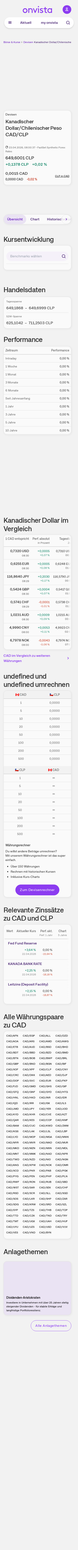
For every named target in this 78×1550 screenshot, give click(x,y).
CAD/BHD (61, 1047)
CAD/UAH (45, 1221)
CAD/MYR (12, 1142)
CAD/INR (44, 1097)
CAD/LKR (29, 1199)
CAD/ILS (60, 1103)
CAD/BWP (45, 1058)
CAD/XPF (28, 1069)
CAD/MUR (61, 1142)
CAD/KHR (29, 1114)
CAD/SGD (61, 1193)
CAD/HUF (61, 1221)
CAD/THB (45, 1210)
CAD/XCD (12, 1170)
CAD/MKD (12, 1148)
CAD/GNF (29, 1092)
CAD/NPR (61, 1154)
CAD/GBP (12, 1064)
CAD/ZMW (62, 1125)
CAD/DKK (29, 1075)
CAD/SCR (29, 1193)
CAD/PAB (45, 1170)
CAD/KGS (12, 1131)
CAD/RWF (12, 1182)
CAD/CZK (29, 1215)
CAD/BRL (61, 1058)
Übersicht (15, 219)
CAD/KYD (12, 1114)
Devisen (28, 42)
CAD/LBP (61, 1131)
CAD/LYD (12, 1137)
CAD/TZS (28, 1210)
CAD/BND (29, 1064)
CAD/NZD (29, 1159)
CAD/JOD (61, 1109)
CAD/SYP (12, 1210)
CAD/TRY (61, 1215)
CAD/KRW (29, 1204)
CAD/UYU (12, 1227)
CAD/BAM (12, 1125)
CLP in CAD (62, 176)
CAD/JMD (12, 1109)
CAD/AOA (12, 1041)
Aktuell (25, 22)
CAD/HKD (29, 1097)
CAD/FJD (12, 1086)
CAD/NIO (45, 1159)
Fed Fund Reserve (22, 943)
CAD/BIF (60, 1064)
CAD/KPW (29, 1165)
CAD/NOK (45, 1165)
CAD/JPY (28, 1109)
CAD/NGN (61, 1159)
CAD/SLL (45, 1193)
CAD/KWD (45, 1125)
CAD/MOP (29, 1137)
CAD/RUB (45, 1182)
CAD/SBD (61, 1182)
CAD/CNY (61, 1069)
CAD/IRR (28, 1103)
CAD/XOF (12, 1069)
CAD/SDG (12, 1204)
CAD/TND (45, 1215)
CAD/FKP (61, 1080)
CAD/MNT (12, 1154)
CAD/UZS (28, 1227)
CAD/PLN (61, 1176)
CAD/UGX (29, 1221)
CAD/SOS (12, 1199)
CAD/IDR (61, 1097)
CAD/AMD (45, 1041)
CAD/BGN (45, 1064)
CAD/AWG (61, 1041)
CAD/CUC (29, 1125)
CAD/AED (45, 1075)
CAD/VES (12, 1232)
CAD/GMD (29, 1086)
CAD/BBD (29, 1052)
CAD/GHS (45, 1086)
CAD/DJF (61, 1075)
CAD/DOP (12, 1080)
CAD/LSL (45, 1131)
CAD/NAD (45, 1154)
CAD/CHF (61, 1187)
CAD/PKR (29, 1170)
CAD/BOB (29, 1058)
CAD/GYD (45, 1092)
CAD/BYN (45, 1232)
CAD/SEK (45, 1187)
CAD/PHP (45, 1176)
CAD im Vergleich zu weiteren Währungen (36, 658)
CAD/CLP (45, 1069)
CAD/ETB (12, 1047)
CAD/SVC (29, 1080)
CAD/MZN (29, 1148)
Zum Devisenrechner (37, 890)
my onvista (49, 22)
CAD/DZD (61, 1035)
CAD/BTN (12, 1058)
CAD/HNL (12, 1097)
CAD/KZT (61, 1114)
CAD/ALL (45, 1035)
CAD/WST (12, 1187)
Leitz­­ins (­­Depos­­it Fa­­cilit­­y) (28, 984)
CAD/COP (45, 1120)
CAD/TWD (12, 1159)
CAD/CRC (12, 1075)
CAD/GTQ (12, 1092)
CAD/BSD (45, 1047)
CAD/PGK (61, 1170)
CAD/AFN (12, 1035)
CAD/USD (45, 1227)
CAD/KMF (61, 1120)
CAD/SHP (45, 1199)
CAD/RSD (12, 1193)
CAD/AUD (29, 1047)
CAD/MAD (45, 1142)
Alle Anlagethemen (51, 1325)
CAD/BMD (61, 1052)
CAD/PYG (12, 1176)
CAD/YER (45, 1109)
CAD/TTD (12, 1215)
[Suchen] (63, 256)
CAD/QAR (12, 1120)
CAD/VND (29, 1232)
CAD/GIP (61, 1086)
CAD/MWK (62, 1137)
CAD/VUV (61, 1227)
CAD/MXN (45, 1148)
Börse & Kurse (11, 42)
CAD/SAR (29, 1187)
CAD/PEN (29, 1176)
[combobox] (37, 256)
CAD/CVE (45, 1114)
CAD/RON (29, 1182)
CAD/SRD (45, 1204)
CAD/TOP (61, 1210)
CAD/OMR (61, 1165)
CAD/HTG (61, 1092)
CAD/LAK (29, 1131)
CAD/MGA (45, 1137)
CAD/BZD (45, 1052)
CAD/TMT (12, 1221)
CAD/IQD (12, 1103)
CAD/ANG (12, 1165)
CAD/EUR (45, 1080)
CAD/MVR (29, 1142)
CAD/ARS (28, 1041)
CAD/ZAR (61, 1199)
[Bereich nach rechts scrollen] (66, 219)
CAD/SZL (61, 1204)
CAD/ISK (44, 1103)
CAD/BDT (12, 1052)
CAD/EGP (29, 1035)
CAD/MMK (29, 1154)
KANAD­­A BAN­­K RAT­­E (25, 964)
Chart (34, 219)
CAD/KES (28, 1120)
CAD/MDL (61, 1148)
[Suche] (68, 22)
